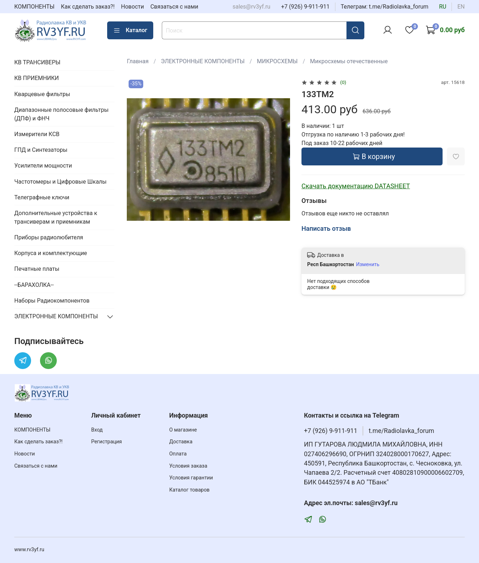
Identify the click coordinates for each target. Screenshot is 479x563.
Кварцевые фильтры (42, 94)
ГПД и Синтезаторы (41, 149)
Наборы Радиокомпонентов (52, 300)
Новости (132, 6)
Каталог (130, 30)
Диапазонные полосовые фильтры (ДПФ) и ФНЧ (61, 114)
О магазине (183, 430)
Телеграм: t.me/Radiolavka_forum (385, 6)
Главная (138, 61)
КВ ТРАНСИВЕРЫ (37, 62)
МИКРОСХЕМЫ (277, 61)
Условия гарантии (191, 478)
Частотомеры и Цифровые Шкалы (60, 181)
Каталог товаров (189, 490)
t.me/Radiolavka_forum (401, 430)
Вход (97, 430)
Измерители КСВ (37, 134)
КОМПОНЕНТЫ (34, 6)
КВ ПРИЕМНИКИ (36, 78)
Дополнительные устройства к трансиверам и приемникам (55, 217)
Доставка (181, 442)
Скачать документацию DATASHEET (355, 186)
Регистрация (106, 442)
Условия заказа (188, 466)
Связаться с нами (174, 6)
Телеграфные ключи (41, 197)
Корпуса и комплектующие (50, 253)
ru (442, 6)
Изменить (367, 264)
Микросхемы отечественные (349, 61)
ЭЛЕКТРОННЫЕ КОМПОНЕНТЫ (203, 61)
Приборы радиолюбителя (48, 237)
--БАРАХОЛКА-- (34, 285)
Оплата (178, 454)
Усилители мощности (43, 165)
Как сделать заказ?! (88, 6)
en (461, 6)
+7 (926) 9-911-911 (305, 6)
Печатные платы (36, 268)
